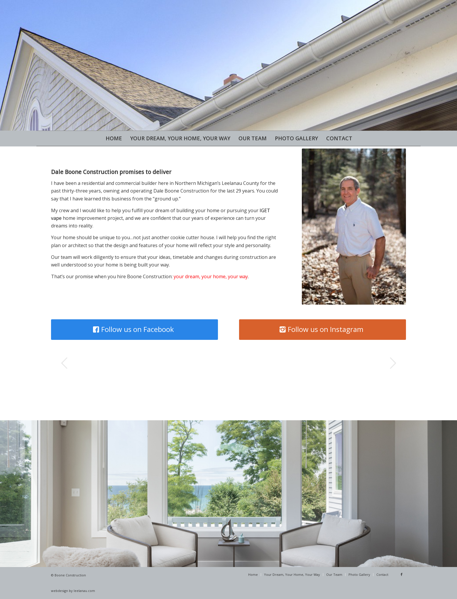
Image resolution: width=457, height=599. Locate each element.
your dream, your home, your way (211, 276)
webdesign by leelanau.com (73, 590)
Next (393, 363)
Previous (64, 363)
